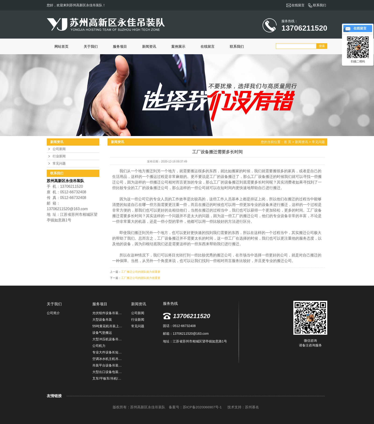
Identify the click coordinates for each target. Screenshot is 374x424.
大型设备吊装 (102, 319)
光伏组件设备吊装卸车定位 (108, 313)
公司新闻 (59, 149)
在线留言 (208, 46)
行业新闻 (59, 156)
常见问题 (59, 163)
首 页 (287, 142)
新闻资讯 (149, 46)
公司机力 (98, 346)
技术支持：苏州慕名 (243, 407)
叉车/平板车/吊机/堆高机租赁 (108, 378)
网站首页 (61, 46)
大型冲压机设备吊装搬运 (108, 339)
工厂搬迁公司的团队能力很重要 (140, 271)
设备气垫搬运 (102, 332)
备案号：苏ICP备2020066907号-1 (195, 407)
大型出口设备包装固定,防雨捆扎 (108, 372)
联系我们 (237, 46)
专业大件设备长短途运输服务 (108, 352)
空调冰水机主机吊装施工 (108, 359)
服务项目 (120, 46)
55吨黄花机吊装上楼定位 (108, 326)
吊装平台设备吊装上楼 (108, 365)
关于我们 (91, 46)
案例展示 (178, 46)
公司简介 (53, 313)
